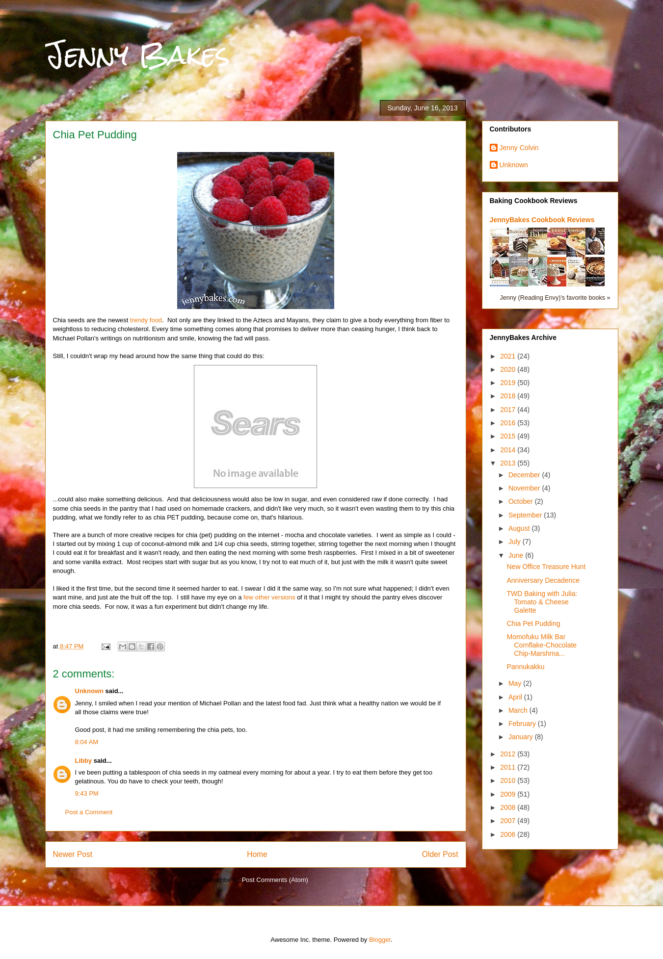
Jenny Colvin (519, 148)
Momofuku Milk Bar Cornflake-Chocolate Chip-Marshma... (541, 645)
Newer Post (73, 854)
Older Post (440, 854)
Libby (83, 760)
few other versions (269, 597)
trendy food (146, 320)
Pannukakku (525, 667)
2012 (508, 754)
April (516, 697)
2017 (508, 410)
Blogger (380, 939)
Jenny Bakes (137, 54)
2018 (508, 396)
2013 (508, 463)
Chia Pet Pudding (533, 623)
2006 (508, 834)
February (523, 723)
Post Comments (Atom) (275, 879)
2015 (508, 436)
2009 (508, 794)
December (525, 475)
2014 (508, 450)
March (519, 710)
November (525, 488)
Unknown (89, 691)
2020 (508, 369)
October (521, 501)
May (515, 683)
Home (257, 854)
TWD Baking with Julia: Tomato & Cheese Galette (541, 602)
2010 (508, 780)
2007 (508, 821)
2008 (508, 807)
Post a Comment (89, 812)
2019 (508, 383)
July (515, 541)
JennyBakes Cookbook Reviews (542, 220)
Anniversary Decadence (543, 580)
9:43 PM (87, 793)
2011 (508, 767)
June (516, 555)
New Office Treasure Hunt (545, 566)
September (526, 515)
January (521, 737)
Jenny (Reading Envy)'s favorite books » (555, 297)
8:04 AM (87, 742)
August (519, 528)
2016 (508, 423)
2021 (508, 356)
